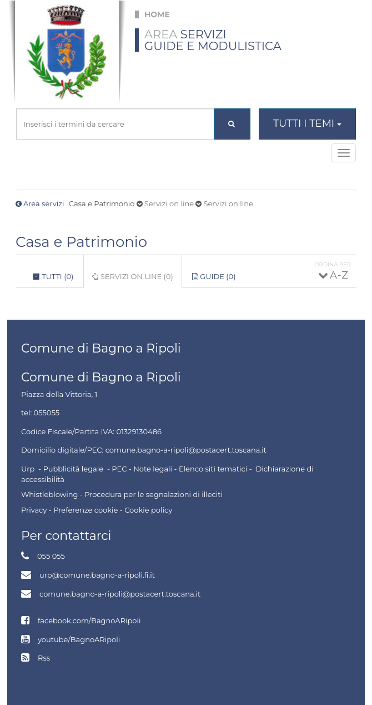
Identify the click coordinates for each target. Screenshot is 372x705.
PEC (119, 468)
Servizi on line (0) (137, 279)
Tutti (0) (53, 276)
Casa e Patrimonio (81, 242)
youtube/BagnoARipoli (79, 639)
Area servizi (43, 203)
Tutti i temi (307, 123)
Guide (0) (214, 276)
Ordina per (332, 264)
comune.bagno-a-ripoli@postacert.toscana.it (119, 593)
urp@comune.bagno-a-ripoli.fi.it (97, 574)
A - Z (338, 275)
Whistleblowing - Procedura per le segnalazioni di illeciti (122, 494)
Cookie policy (148, 509)
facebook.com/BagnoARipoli (89, 620)
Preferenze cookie (85, 509)
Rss (44, 657)
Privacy (34, 509)
